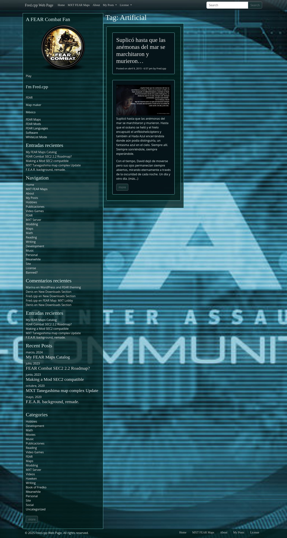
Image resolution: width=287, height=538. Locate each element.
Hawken (31, 479)
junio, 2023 (33, 375)
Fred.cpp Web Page (39, 5)
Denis (29, 305)
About (96, 5)
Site (28, 264)
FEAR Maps (33, 119)
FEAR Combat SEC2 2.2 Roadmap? (49, 156)
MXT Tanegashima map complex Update (53, 165)
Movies (31, 435)
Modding (32, 224)
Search (255, 5)
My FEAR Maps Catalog (41, 152)
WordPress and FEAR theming (60, 287)
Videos (30, 474)
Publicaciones (35, 207)
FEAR (29, 98)
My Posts (109, 5)
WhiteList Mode (36, 137)
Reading (31, 237)
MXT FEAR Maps (79, 5)
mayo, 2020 (34, 397)
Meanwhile (33, 259)
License (125, 5)
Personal (32, 255)
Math (29, 233)
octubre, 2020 (35, 386)
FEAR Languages (37, 128)
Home (61, 5)
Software (32, 133)
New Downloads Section (54, 292)
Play (28, 76)
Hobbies (31, 202)
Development (35, 246)
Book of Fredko (36, 487)
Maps (29, 229)
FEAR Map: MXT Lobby (58, 300)
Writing (31, 242)
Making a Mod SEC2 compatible (47, 161)
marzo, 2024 (34, 352)
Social (30, 505)
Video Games (35, 211)
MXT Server (33, 220)
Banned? (32, 272)
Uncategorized (36, 509)
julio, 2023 (33, 363)
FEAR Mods (33, 124)
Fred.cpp (161, 68)
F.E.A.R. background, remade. (46, 170)
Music (30, 251)
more (122, 187)
